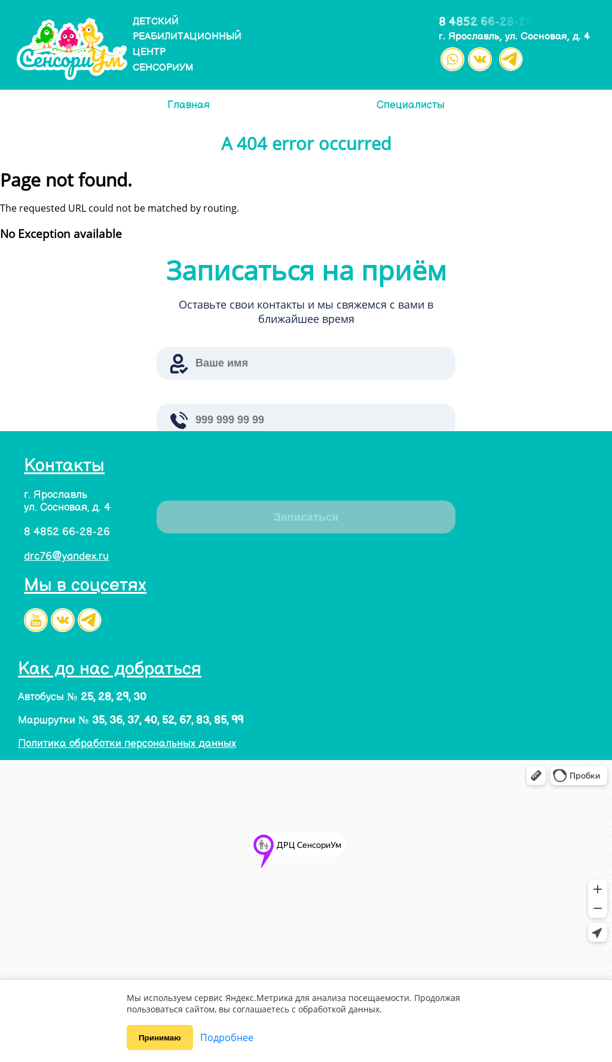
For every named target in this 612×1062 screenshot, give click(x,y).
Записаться (306, 517)
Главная (188, 105)
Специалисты (411, 105)
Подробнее (226, 1037)
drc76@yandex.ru (66, 556)
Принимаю (160, 1037)
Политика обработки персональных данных (127, 743)
